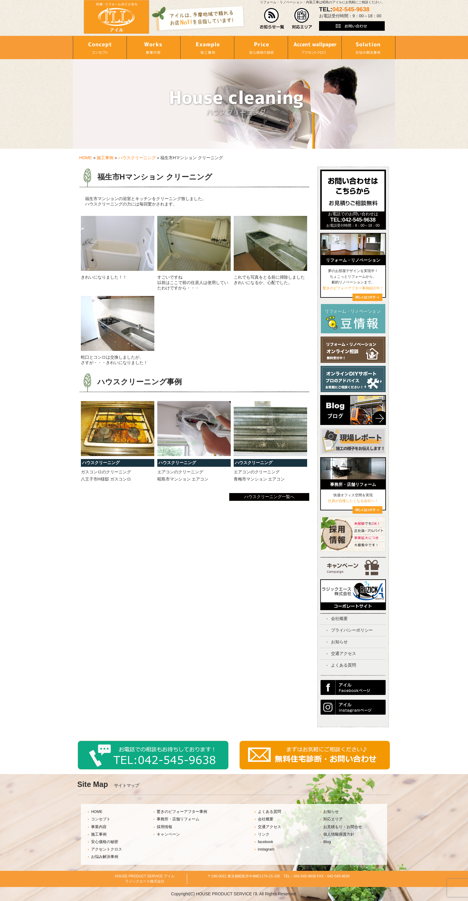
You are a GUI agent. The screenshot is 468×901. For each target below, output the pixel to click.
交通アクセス (343, 653)
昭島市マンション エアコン (183, 479)
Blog (327, 842)
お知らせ (339, 641)
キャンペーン (168, 834)
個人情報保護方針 (338, 834)
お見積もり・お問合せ (342, 827)
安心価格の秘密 (104, 842)
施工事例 (105, 157)
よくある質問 (343, 665)
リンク (264, 834)
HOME (85, 157)
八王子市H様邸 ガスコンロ (106, 479)
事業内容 (99, 827)
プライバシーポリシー (352, 630)
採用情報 (164, 827)
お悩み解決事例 (104, 857)
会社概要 (339, 618)
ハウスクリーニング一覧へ (269, 496)
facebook (265, 842)
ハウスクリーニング (137, 157)
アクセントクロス (106, 849)
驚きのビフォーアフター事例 (182, 812)
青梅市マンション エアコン (259, 479)
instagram (266, 849)
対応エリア (333, 819)
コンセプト (100, 819)
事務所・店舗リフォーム (178, 819)
